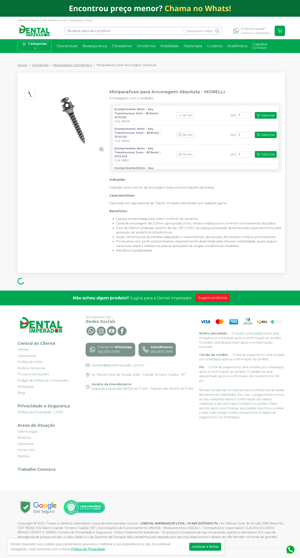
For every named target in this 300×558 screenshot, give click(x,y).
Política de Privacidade (88, 549)
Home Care (26, 450)
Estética (23, 456)
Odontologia (27, 431)
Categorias (34, 46)
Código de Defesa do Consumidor (43, 380)
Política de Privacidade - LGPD (40, 412)
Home (22, 65)
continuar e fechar (205, 546)
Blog (88, 20)
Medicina (24, 438)
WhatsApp (76, 20)
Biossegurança (94, 46)
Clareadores (122, 46)
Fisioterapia (193, 46)
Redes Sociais (57, 20)
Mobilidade (169, 46)
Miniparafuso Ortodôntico (72, 65)
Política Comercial (31, 368)
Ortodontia (146, 46)
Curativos (214, 46)
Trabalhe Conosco (259, 46)
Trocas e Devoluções (33, 374)
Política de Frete (30, 362)
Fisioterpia (25, 444)
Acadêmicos (237, 46)
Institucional (38, 20)
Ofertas (23, 20)
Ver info (185, 115)
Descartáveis (67, 46)
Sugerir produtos (212, 298)
